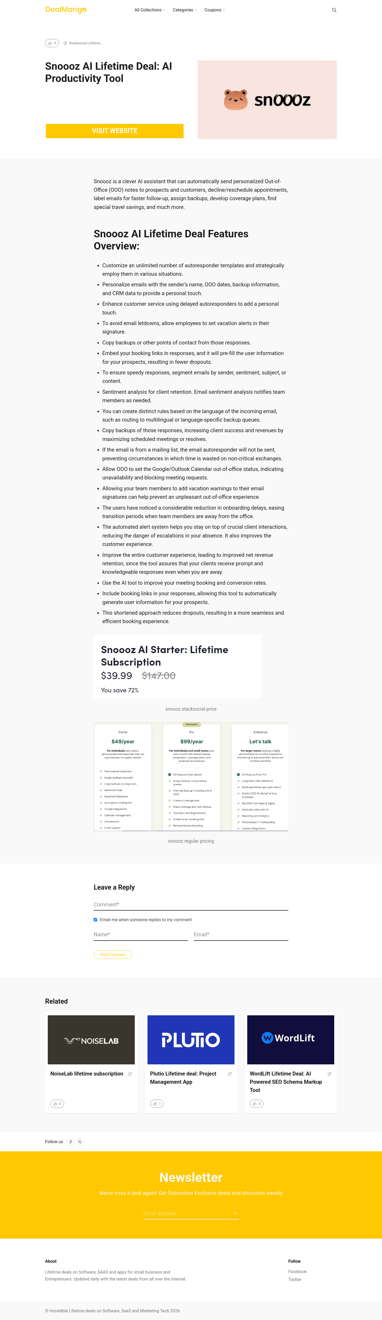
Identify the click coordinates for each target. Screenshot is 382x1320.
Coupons (213, 9)
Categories (183, 9)
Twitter (294, 1279)
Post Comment (113, 954)
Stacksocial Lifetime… (86, 43)
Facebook (297, 1271)
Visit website (114, 131)
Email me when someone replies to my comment (146, 919)
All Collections (148, 9)
